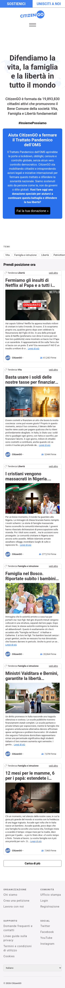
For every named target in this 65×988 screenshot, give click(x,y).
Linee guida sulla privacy (15, 938)
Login (44, 900)
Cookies (9, 956)
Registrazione (49, 906)
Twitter (45, 926)
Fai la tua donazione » (32, 211)
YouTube (46, 937)
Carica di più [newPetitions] (32, 863)
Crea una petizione (16, 900)
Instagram (47, 943)
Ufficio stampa (50, 894)
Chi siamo (10, 894)
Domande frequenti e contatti (18, 928)
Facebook (47, 932)
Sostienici (16, 4)
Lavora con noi (13, 906)
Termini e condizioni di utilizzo (17, 948)
